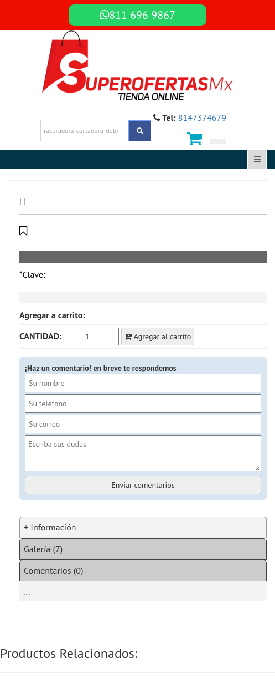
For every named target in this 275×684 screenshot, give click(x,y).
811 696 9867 (137, 15)
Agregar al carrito (157, 336)
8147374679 (202, 117)
